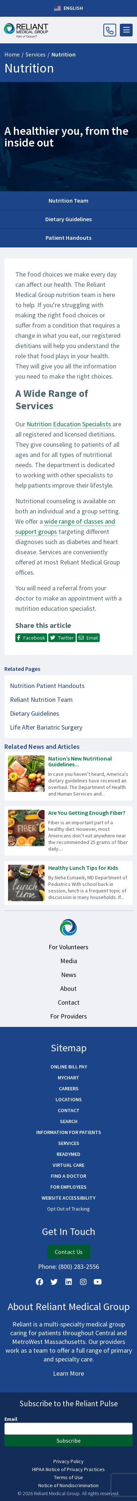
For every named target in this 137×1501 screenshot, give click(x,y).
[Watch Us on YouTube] (98, 1282)
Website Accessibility (68, 1198)
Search (68, 1121)
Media (68, 961)
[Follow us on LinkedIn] (68, 1282)
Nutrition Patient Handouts (47, 685)
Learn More (68, 1373)
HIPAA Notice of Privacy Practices (68, 1469)
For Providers (68, 1016)
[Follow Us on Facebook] (39, 1282)
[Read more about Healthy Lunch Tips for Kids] (68, 883)
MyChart (68, 1077)
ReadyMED (68, 1154)
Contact (69, 1002)
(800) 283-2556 (78, 1266)
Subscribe (69, 1440)
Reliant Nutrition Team (41, 699)
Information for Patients (68, 1132)
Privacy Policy (68, 1461)
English (68, 8)
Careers (69, 1088)
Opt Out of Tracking (68, 1208)
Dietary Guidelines (68, 219)
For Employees (68, 1187)
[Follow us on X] (54, 1282)
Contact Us (69, 1251)
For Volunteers (68, 947)
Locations (69, 1099)
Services (36, 54)
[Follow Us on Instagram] (83, 1282)
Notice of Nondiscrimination (68, 1485)
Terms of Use (68, 1477)
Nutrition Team (68, 200)
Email (10, 1419)
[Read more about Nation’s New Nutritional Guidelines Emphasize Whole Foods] (68, 776)
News (68, 974)
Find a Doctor (68, 1176)
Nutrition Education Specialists (69, 424)
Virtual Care (68, 1165)
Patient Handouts (68, 237)
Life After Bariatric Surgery (46, 727)
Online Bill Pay (68, 1066)
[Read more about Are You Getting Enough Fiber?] (68, 831)
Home (12, 54)
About (68, 988)
